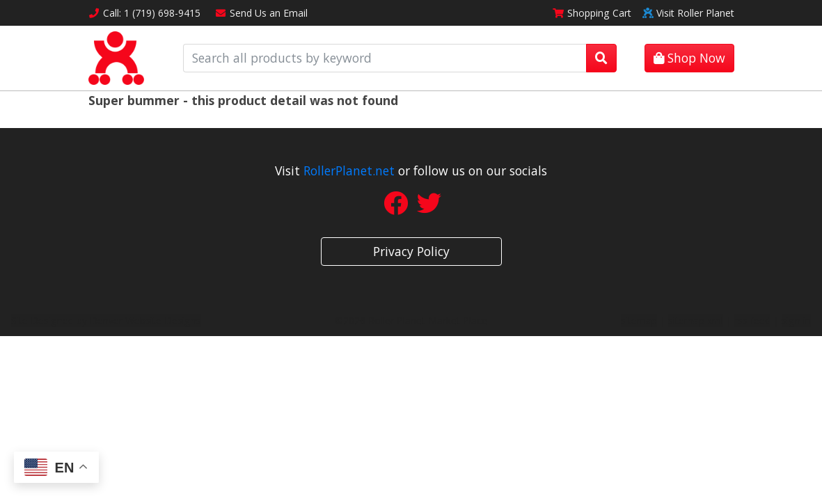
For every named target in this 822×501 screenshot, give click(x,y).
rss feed (752, 320)
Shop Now (689, 57)
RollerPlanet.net (349, 170)
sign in (796, 320)
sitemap (639, 320)
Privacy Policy (411, 251)
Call (144, 12)
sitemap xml (695, 320)
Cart (591, 12)
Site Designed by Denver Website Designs (106, 320)
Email (261, 12)
